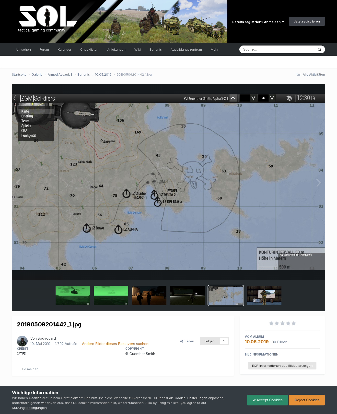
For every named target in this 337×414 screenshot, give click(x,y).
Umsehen (23, 49)
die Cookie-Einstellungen (188, 398)
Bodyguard (47, 338)
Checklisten (89, 49)
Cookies (35, 398)
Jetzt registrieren (307, 21)
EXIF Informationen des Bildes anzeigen (282, 366)
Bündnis (156, 49)
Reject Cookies (307, 400)
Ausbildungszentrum (186, 49)
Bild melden (29, 369)
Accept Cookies (267, 400)
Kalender (64, 49)
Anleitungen (116, 49)
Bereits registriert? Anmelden (258, 22)
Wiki (137, 49)
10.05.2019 (257, 341)
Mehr (215, 49)
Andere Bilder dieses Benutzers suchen (115, 343)
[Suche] (266, 49)
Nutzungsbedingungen (29, 408)
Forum (44, 49)
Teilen (187, 341)
